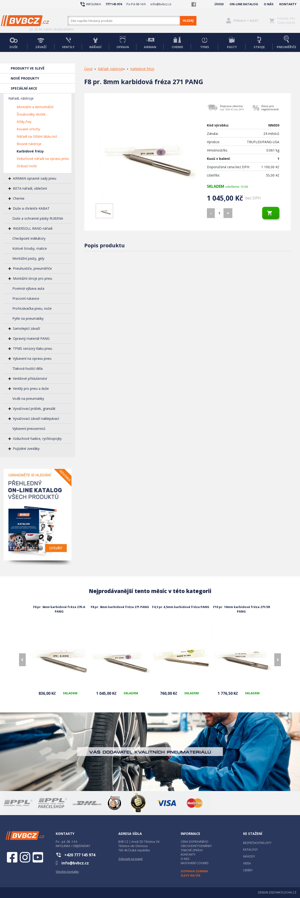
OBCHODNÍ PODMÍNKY (196, 846)
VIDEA (247, 863)
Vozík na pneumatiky (28, 398)
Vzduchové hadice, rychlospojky (37, 438)
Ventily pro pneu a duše (31, 388)
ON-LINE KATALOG (244, 4)
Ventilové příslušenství (30, 378)
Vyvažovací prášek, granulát (34, 408)
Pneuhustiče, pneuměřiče (32, 268)
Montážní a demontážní (35, 107)
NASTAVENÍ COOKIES (194, 863)
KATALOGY (250, 849)
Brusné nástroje (29, 144)
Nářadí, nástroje (21, 98)
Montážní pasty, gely (28, 258)
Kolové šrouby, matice (29, 248)
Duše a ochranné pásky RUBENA (37, 218)
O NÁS (269, 4)
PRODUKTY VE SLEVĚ (28, 68)
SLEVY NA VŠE (190, 875)
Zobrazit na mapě (130, 859)
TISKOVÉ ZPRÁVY (192, 850)
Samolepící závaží (26, 328)
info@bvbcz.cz (160, 4)
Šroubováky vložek (31, 114)
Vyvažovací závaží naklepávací (36, 418)
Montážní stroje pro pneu (32, 278)
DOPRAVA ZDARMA (194, 871)
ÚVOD (219, 4)
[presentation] (22, 659)
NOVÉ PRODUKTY (25, 78)
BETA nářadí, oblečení (30, 188)
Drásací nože (27, 166)
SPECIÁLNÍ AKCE (24, 88)
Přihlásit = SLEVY (245, 21)
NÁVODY (249, 856)
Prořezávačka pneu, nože (32, 308)
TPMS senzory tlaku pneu (32, 348)
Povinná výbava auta (28, 288)
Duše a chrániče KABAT (31, 208)
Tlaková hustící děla (27, 368)
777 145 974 (113, 4)
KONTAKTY (287, 4)
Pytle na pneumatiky (28, 318)
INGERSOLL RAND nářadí (32, 228)
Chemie (19, 198)
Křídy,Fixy (24, 121)
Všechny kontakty (67, 872)
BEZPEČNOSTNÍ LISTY (257, 843)
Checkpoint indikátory (28, 238)
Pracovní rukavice (25, 298)
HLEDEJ (188, 20)
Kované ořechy (28, 129)
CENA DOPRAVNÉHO (194, 842)
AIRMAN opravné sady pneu (34, 178)
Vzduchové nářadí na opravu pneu (43, 158)
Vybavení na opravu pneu (32, 358)
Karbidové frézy (30, 151)
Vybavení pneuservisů (28, 428)
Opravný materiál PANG (31, 338)
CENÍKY (248, 870)
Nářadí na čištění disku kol (37, 136)
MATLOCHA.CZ (286, 892)
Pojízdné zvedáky (26, 448)
